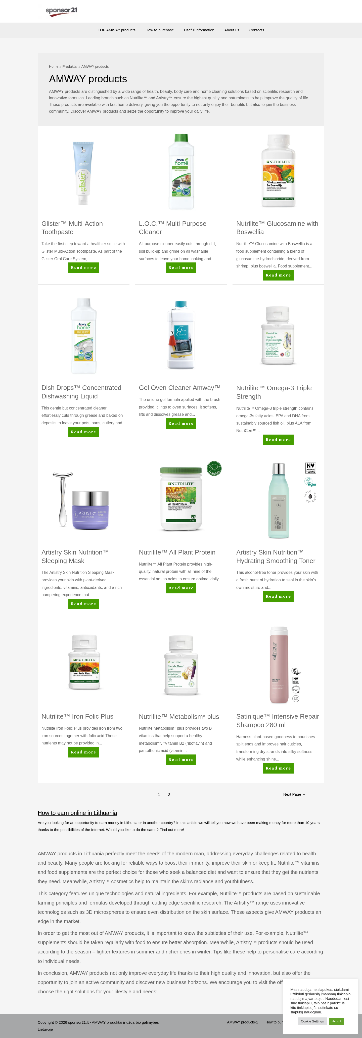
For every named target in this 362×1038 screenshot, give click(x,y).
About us (229, 30)
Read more (84, 268)
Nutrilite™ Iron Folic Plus (77, 716)
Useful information (199, 30)
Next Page (294, 794)
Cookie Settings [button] (312, 1021)
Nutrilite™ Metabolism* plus (179, 716)
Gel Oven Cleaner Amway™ (180, 387)
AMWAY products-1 (249, 1022)
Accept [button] (336, 1021)
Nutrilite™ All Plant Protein (177, 552)
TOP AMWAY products (122, 30)
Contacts (251, 30)
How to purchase (162, 30)
